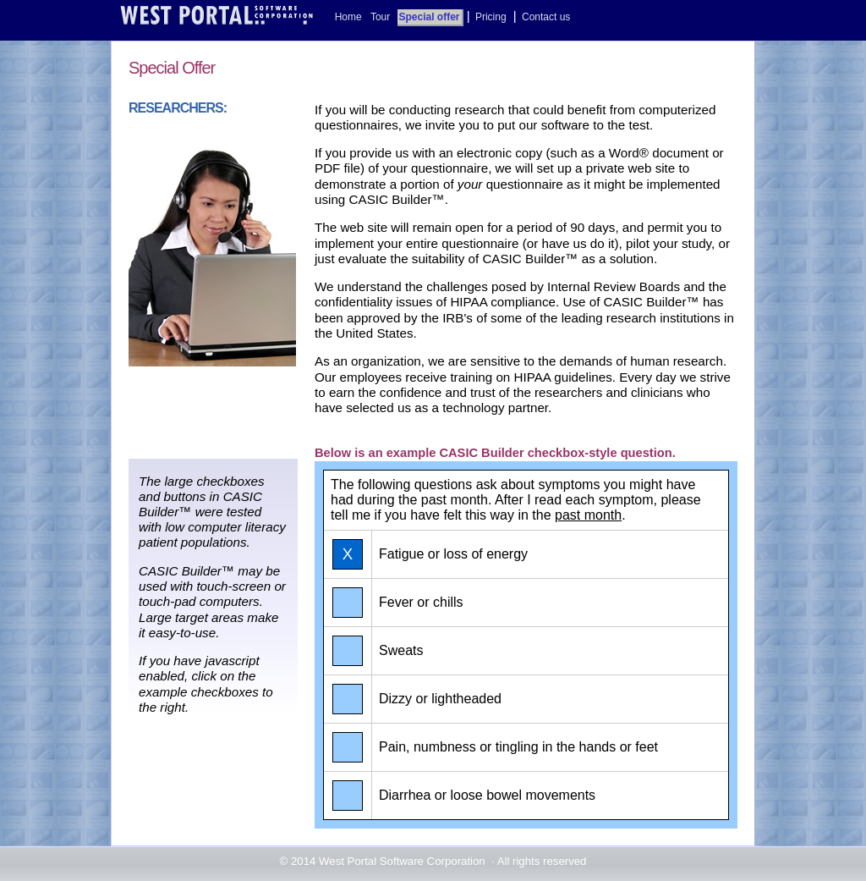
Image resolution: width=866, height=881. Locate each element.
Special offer (429, 17)
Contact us (546, 17)
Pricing (491, 17)
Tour (380, 17)
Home (348, 17)
